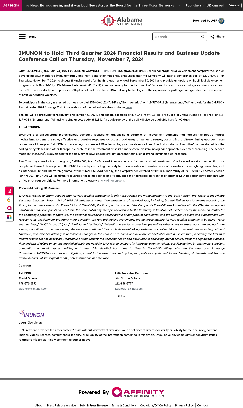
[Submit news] (9, 191)
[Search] (176, 37)
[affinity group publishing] (9, 208)
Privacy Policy (184, 405)
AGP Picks (11, 5)
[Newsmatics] (9, 217)
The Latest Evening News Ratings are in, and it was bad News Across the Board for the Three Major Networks (92, 5)
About (39, 405)
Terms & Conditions (124, 405)
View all (234, 5)
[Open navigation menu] (27, 36)
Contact (202, 405)
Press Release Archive (61, 405)
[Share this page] (217, 36)
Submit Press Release (94, 405)
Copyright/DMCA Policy (155, 405)
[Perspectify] (9, 199)
